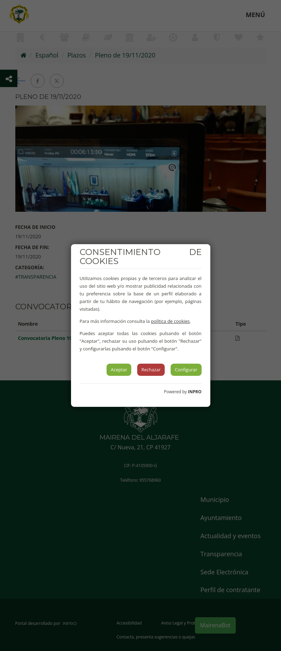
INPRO (195, 392)
